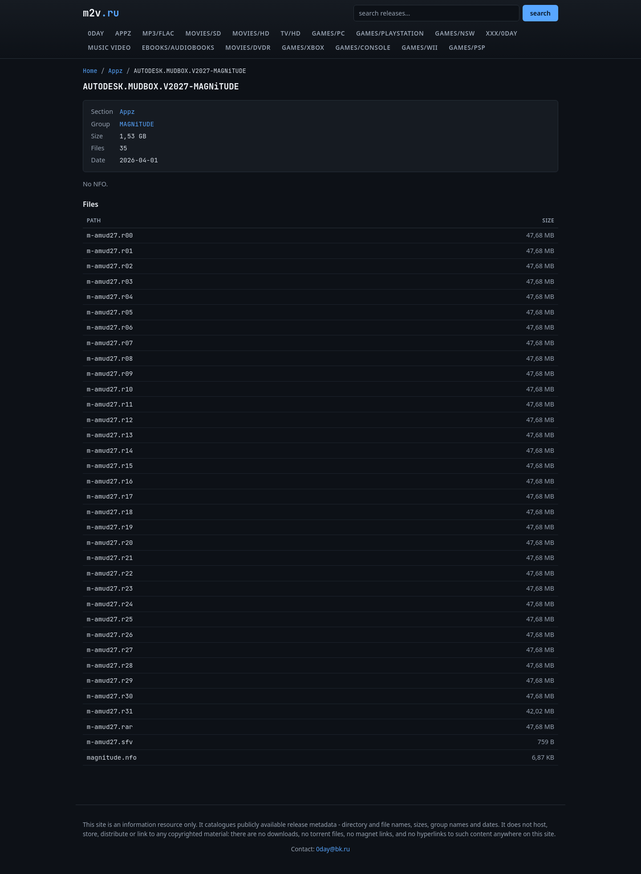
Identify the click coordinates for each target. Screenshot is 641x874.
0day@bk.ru (333, 849)
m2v (101, 13)
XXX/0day (502, 33)
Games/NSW (455, 33)
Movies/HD (251, 33)
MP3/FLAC (158, 33)
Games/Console (362, 47)
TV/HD (290, 33)
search (540, 13)
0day (96, 33)
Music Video (109, 47)
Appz (123, 33)
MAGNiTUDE (136, 124)
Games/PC (328, 33)
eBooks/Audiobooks (178, 47)
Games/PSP (467, 47)
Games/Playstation (390, 33)
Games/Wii (420, 47)
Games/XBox (303, 47)
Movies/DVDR (248, 47)
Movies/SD (203, 33)
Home (90, 71)
